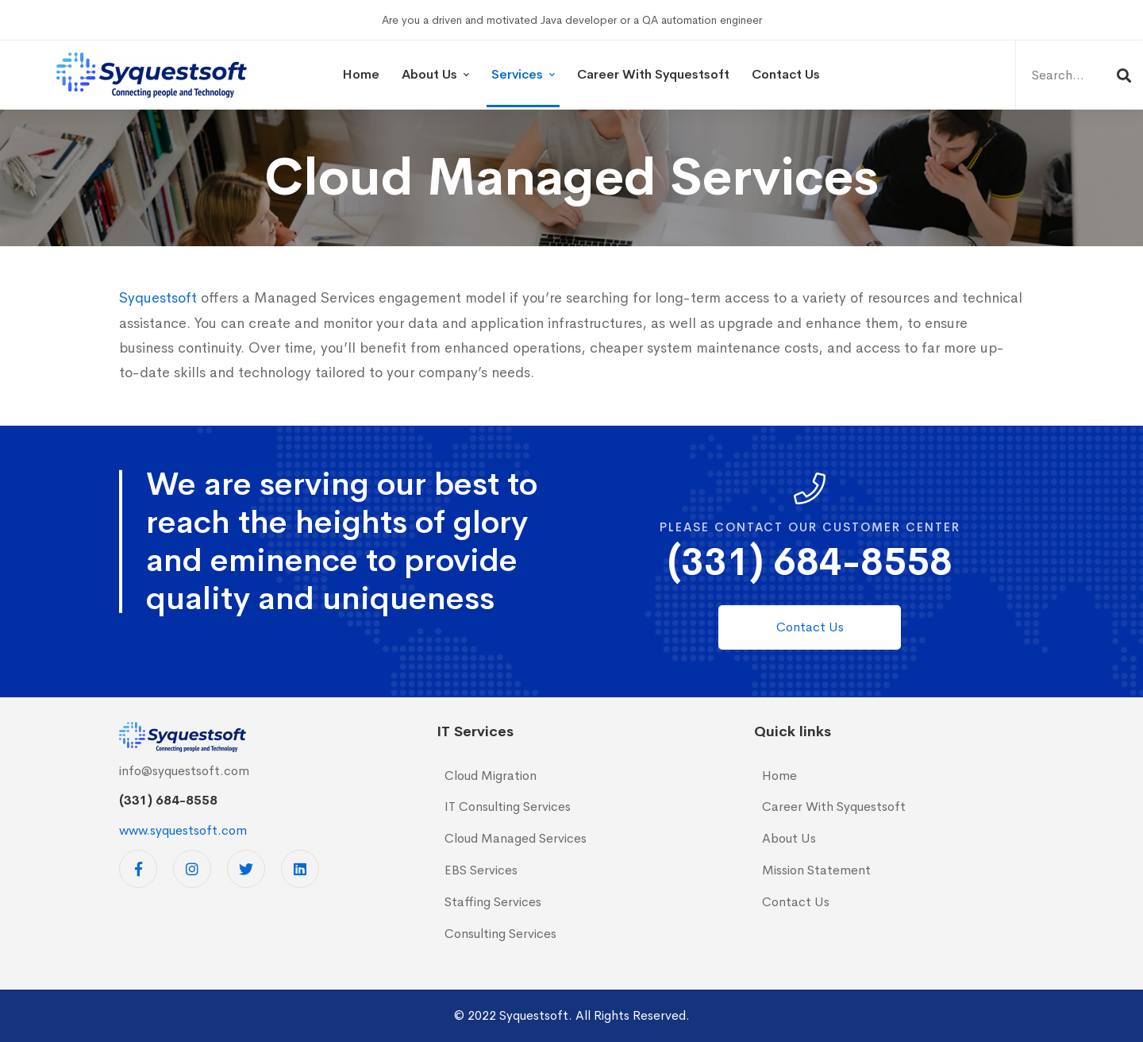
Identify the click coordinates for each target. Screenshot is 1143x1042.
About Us (789, 838)
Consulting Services (500, 933)
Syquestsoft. (535, 1015)
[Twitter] (246, 869)
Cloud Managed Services (515, 838)
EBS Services (481, 870)
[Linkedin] (300, 869)
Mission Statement (816, 870)
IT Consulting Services (507, 806)
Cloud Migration (490, 775)
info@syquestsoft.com (184, 770)
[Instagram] (192, 869)
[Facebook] (138, 869)
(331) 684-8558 (810, 562)
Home (779, 775)
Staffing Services (492, 901)
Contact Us (795, 901)
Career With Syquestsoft (834, 806)
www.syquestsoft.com (183, 830)
